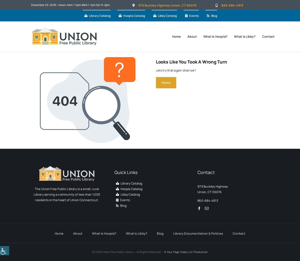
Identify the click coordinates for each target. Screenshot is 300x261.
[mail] (207, 208)
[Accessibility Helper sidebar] (4, 250)
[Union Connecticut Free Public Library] (64, 27)
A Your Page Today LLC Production (186, 252)
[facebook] (199, 208)
